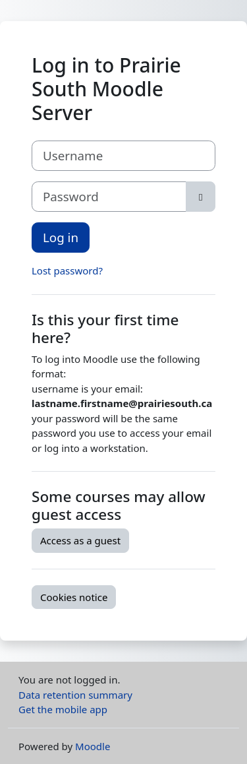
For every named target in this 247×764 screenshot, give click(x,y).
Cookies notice (73, 597)
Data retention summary (75, 694)
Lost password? (67, 270)
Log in (60, 237)
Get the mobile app (62, 709)
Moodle (92, 746)
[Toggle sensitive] (200, 196)
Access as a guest (80, 540)
